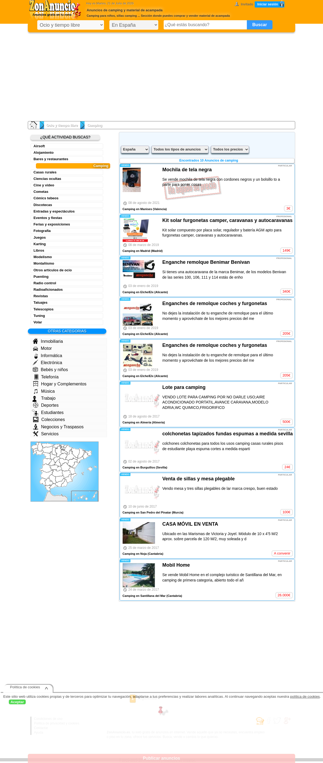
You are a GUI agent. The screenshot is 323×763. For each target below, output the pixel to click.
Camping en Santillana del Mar (144, 595)
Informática (48, 356)
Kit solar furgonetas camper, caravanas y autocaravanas (227, 220)
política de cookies (305, 696)
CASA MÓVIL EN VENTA (190, 524)
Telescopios (43, 309)
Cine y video (43, 185)
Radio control (44, 283)
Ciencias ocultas (47, 179)
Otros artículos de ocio (52, 270)
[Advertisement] (161, 75)
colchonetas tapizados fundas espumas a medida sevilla (227, 433)
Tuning (39, 316)
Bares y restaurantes (50, 159)
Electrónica (47, 362)
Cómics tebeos (45, 198)
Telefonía (46, 377)
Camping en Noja (135, 553)
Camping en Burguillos (139, 467)
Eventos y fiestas (47, 218)
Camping (101, 166)
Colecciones (49, 419)
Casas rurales (44, 172)
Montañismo (43, 263)
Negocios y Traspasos (58, 427)
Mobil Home (176, 565)
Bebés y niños (50, 369)
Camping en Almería (137, 422)
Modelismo (42, 257)
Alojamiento (43, 152)
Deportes (46, 405)
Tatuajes (40, 302)
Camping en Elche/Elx (138, 292)
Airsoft (39, 146)
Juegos (39, 237)
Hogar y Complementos (59, 383)
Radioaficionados (48, 290)
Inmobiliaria (48, 341)
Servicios (46, 433)
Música (44, 391)
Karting (39, 244)
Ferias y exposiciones (51, 224)
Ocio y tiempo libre (62, 125)
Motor (42, 348)
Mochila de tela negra (187, 169)
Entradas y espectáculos (54, 211)
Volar (37, 322)
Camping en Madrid (136, 250)
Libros (38, 250)
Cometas (40, 192)
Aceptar (17, 702)
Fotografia (42, 231)
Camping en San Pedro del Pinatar (147, 512)
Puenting (41, 277)
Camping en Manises (137, 209)
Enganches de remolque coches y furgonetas (214, 303)
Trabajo (44, 398)
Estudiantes (48, 413)
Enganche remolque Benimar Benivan (206, 262)
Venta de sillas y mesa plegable (198, 478)
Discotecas (42, 205)
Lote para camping (184, 387)
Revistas (40, 296)
